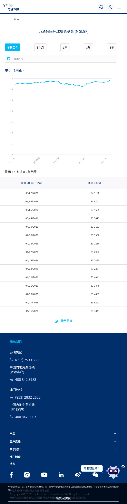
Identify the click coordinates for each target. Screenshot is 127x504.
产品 (12, 433)
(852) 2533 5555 (28, 359)
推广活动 (15, 457)
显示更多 (63, 320)
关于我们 (15, 449)
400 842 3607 (25, 416)
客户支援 (15, 441)
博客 (12, 464)
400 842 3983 (25, 379)
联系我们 (16, 341)
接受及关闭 (63, 498)
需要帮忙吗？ (92, 468)
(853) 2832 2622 (28, 397)
